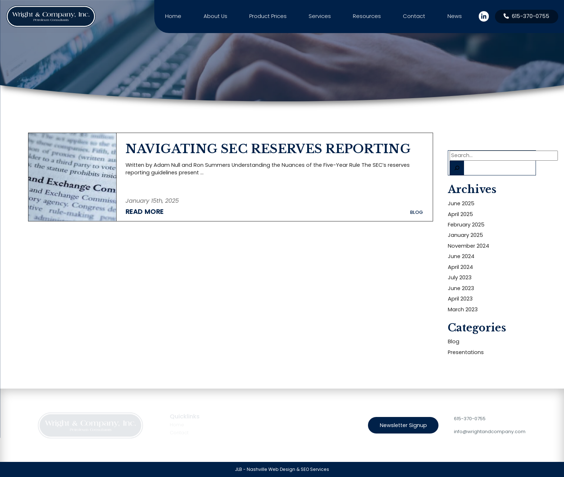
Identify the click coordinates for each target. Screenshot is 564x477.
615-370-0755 (470, 418)
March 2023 (463, 309)
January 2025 (465, 235)
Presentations (466, 352)
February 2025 (466, 224)
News (454, 16)
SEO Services (315, 469)
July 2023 (460, 277)
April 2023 (460, 298)
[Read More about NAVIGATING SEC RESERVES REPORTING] (152, 211)
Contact (414, 16)
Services (320, 16)
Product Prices (268, 16)
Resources (367, 16)
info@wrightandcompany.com (490, 431)
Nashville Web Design (271, 469)
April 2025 (460, 214)
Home (173, 16)
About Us (215, 16)
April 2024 (460, 267)
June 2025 (461, 203)
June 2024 (461, 256)
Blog (453, 341)
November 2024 (468, 245)
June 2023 (461, 288)
